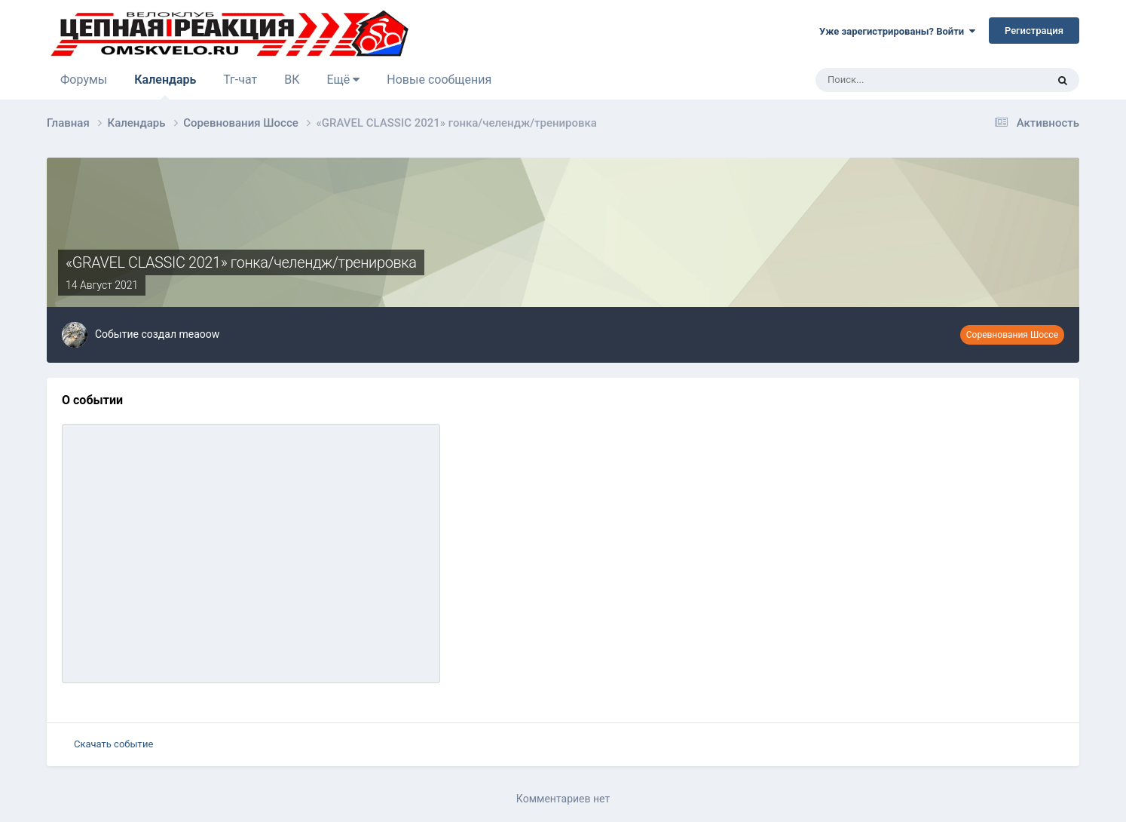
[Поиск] (888, 80)
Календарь (165, 86)
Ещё (343, 79)
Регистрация (1034, 30)
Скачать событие (113, 744)
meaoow (199, 334)
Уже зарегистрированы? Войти (897, 31)
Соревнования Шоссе (1012, 335)
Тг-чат (240, 79)
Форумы (83, 79)
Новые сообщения (439, 79)
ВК (291, 79)
